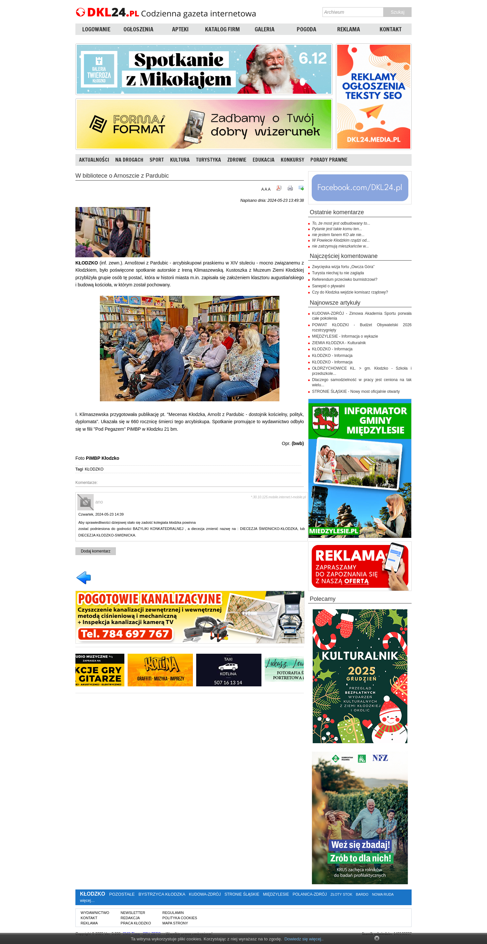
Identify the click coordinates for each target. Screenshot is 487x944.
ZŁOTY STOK (342, 894)
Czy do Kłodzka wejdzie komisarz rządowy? (350, 292)
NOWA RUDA (383, 894)
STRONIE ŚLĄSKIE (242, 894)
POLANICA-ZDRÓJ (310, 894)
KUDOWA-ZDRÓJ (205, 894)
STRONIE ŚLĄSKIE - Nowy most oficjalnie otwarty (356, 391)
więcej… (87, 900)
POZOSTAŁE (121, 894)
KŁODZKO (94, 469)
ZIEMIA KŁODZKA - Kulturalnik (339, 343)
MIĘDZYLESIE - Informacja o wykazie (345, 336)
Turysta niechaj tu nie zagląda (338, 273)
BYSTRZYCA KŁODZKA (161, 894)
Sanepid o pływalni (328, 286)
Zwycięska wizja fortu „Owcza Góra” (343, 266)
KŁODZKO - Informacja (332, 349)
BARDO (362, 894)
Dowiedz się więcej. (303, 938)
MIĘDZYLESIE (276, 894)
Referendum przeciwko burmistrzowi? (344, 279)
